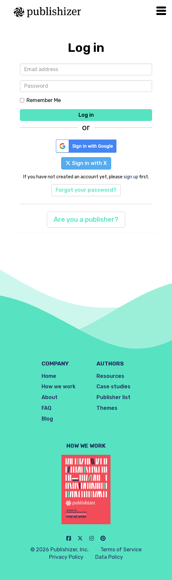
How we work (59, 386)
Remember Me (40, 100)
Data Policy (109, 557)
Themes (106, 408)
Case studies (113, 386)
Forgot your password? (86, 190)
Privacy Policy (66, 557)
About (50, 397)
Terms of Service (121, 549)
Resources (110, 376)
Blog (47, 419)
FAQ (46, 408)
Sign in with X (86, 163)
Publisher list (113, 397)
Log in (86, 115)
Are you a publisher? (86, 219)
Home (49, 376)
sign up (131, 176)
